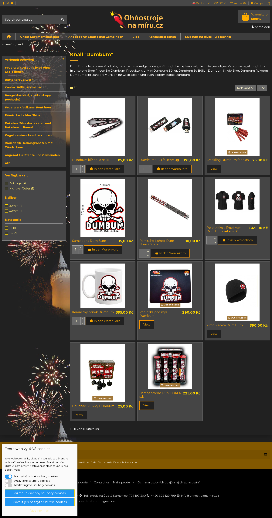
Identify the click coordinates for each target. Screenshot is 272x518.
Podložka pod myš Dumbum (153, 314)
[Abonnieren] (265, 455)
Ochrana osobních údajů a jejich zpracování (168, 482)
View (214, 169)
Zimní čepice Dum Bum (225, 325)
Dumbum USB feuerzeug (159, 160)
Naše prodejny (123, 482)
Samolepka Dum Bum (89, 241)
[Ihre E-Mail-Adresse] (132, 455)
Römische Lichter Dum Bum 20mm (156, 242)
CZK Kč (220, 3)
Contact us (101, 482)
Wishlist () (238, 3)
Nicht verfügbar (21, 188)
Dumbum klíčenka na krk (91, 160)
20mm (15, 205)
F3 (13, 233)
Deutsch (201, 3)
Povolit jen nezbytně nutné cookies (40, 502)
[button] (39, 36)
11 (262, 88)
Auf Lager (17, 183)
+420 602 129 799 (163, 495)
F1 (12, 228)
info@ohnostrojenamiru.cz (200, 495)
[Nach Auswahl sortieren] (245, 88)
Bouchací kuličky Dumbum (93, 406)
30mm (15, 211)
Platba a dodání (79, 482)
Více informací (39, 510)
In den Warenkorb (105, 169)
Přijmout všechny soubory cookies (40, 493)
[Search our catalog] (62, 19)
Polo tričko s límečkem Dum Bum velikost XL (224, 229)
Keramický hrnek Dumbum (93, 312)
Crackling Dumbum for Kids (228, 160)
